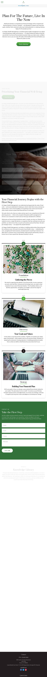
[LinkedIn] (23, 670)
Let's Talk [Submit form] (7, 450)
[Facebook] (21, 670)
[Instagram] (26, 670)
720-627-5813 (25, 657)
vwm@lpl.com (23, 667)
